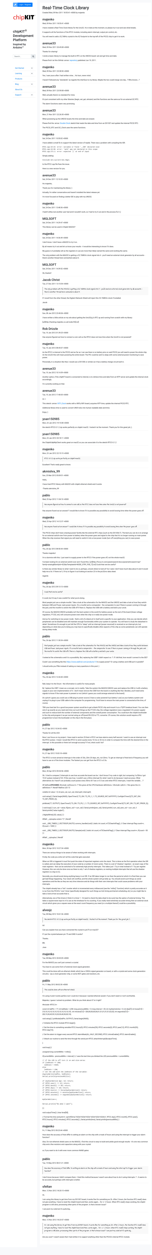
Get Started (19, 68)
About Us (18, 89)
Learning (18, 73)
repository (73, 60)
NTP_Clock (62, 403)
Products (18, 79)
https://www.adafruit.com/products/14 (82, 662)
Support (18, 95)
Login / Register (25, 5)
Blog (17, 84)
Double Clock (65, 123)
